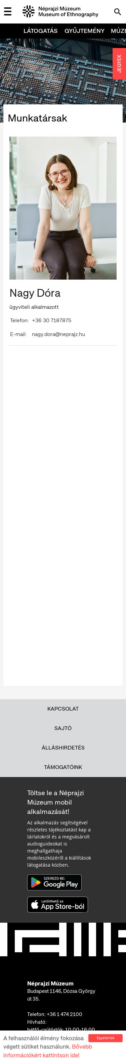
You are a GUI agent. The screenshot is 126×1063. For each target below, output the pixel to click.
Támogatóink (63, 767)
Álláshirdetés (63, 747)
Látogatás (40, 31)
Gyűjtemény (84, 31)
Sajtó (63, 728)
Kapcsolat (63, 708)
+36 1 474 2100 (64, 1014)
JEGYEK (119, 64)
